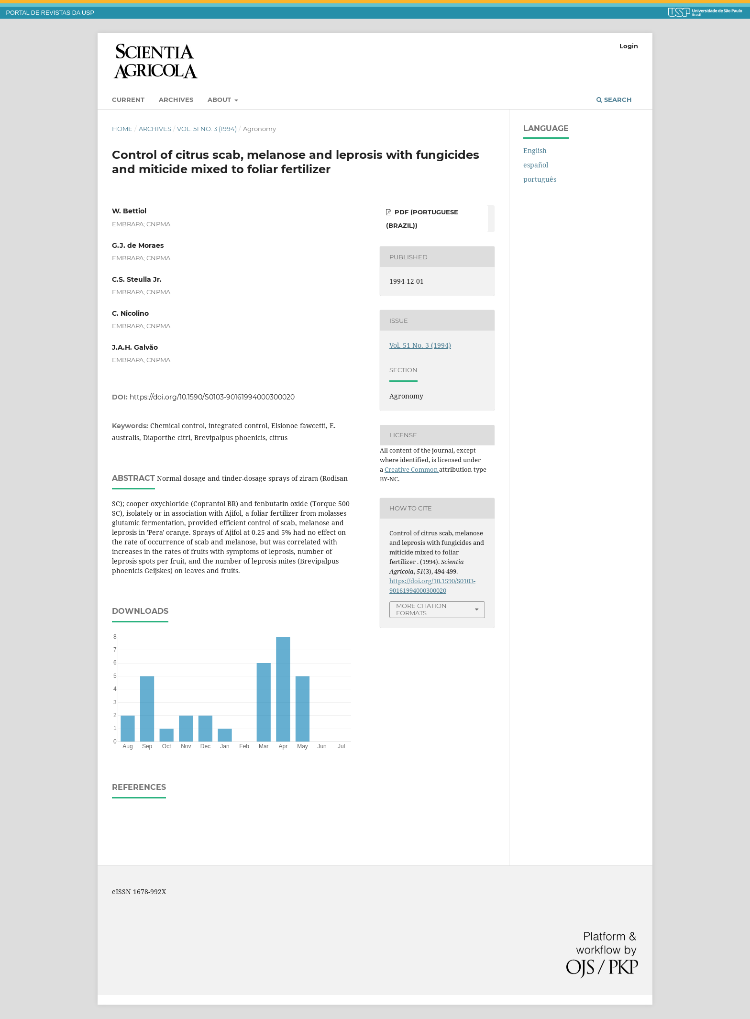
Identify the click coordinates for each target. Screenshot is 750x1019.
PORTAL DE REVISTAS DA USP (50, 13)
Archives (176, 99)
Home (122, 129)
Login (628, 46)
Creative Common (412, 469)
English (535, 150)
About (220, 99)
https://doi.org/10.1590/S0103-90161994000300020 (212, 397)
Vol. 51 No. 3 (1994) (207, 129)
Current (128, 99)
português (539, 179)
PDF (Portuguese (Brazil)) (422, 218)
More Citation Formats (421, 609)
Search (614, 99)
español (535, 164)
